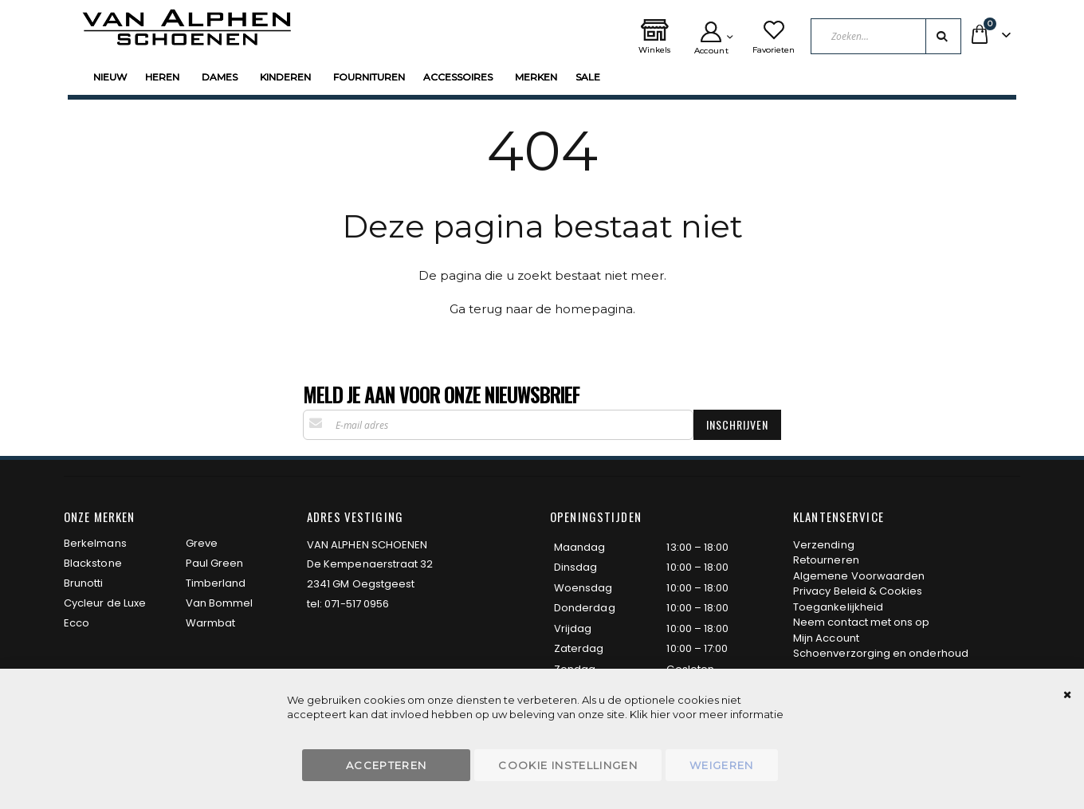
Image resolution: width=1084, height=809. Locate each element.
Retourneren (826, 559)
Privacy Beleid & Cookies (858, 591)
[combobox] (886, 36)
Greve (202, 543)
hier (660, 714)
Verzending (823, 544)
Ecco (76, 622)
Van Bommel (219, 603)
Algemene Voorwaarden (859, 575)
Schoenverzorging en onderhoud (880, 653)
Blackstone (93, 563)
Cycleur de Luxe (105, 603)
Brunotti (84, 583)
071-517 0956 (356, 603)
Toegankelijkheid (838, 607)
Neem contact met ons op (861, 622)
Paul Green (215, 563)
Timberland (216, 583)
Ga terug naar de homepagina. (542, 308)
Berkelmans (95, 543)
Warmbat (210, 622)
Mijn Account (826, 638)
